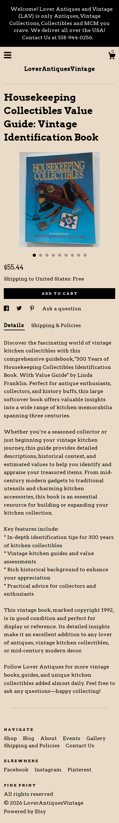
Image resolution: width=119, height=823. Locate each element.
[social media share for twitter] (20, 309)
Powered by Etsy (25, 811)
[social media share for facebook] (7, 309)
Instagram (49, 770)
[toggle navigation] (7, 55)
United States (52, 279)
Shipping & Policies (56, 325)
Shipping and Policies (32, 746)
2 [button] (40, 255)
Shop (11, 738)
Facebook (17, 770)
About (49, 738)
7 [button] (72, 255)
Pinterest (79, 770)
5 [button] (59, 255)
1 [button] (34, 255)
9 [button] (85, 255)
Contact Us (80, 746)
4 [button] (53, 255)
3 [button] (47, 255)
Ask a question (61, 309)
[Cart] (111, 56)
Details (14, 325)
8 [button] (78, 255)
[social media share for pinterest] (33, 309)
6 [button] (66, 255)
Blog (29, 738)
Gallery (96, 738)
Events (72, 738)
